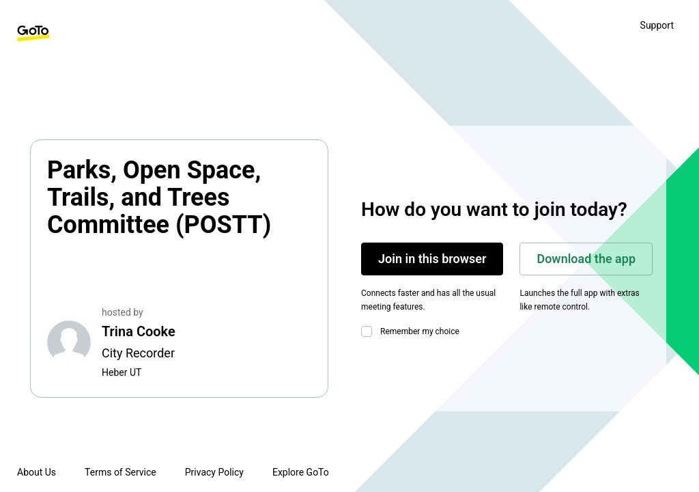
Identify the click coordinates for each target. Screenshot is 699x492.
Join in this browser (432, 258)
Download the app (586, 258)
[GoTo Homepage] (33, 33)
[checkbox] (369, 331)
